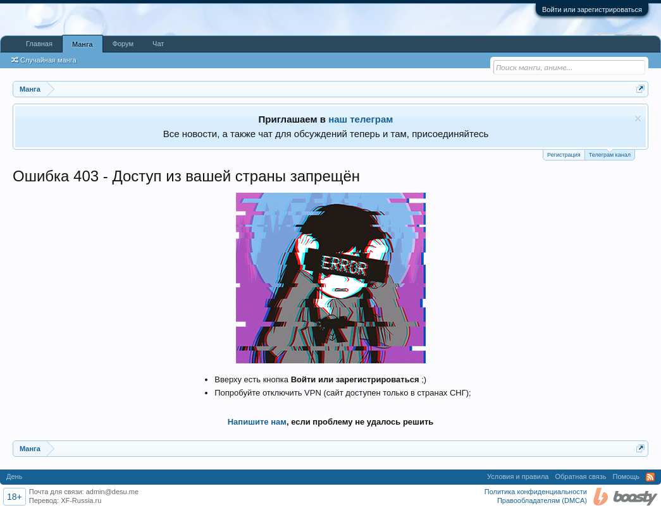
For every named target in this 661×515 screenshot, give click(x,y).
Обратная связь (580, 476)
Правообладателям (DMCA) (542, 500)
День (14, 476)
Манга (82, 44)
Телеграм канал (610, 154)
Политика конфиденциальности (536, 491)
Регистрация (564, 155)
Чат (158, 43)
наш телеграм (360, 119)
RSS (650, 477)
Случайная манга (44, 60)
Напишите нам (257, 422)
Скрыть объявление (638, 118)
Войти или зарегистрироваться (592, 9)
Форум (123, 43)
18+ (14, 497)
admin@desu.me (112, 491)
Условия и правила (517, 476)
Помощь (626, 476)
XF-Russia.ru (81, 500)
